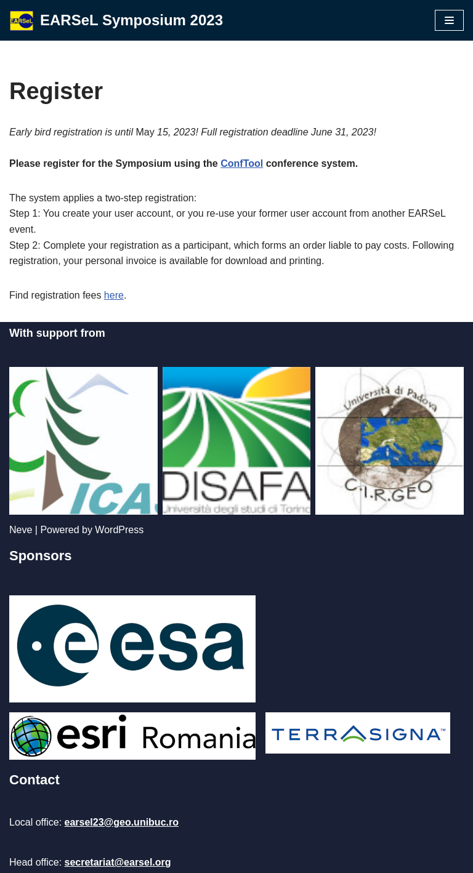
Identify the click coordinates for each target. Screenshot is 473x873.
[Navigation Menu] (449, 20)
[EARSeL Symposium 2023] (116, 20)
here (114, 295)
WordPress (119, 530)
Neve (20, 530)
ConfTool (241, 163)
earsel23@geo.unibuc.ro (122, 822)
